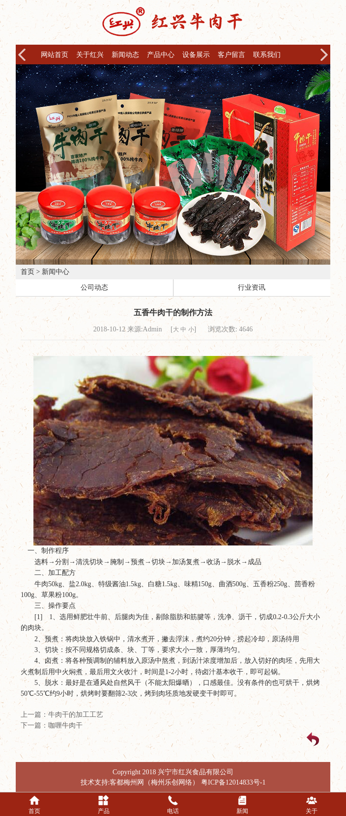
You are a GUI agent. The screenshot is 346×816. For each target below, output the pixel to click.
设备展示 (196, 54)
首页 (27, 271)
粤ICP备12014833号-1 (233, 782)
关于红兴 (90, 54)
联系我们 (267, 54)
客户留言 (231, 54)
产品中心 (160, 54)
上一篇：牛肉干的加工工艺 (62, 714)
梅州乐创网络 (171, 782)
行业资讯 (251, 287)
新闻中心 (55, 271)
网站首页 (54, 54)
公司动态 (94, 287)
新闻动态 (125, 54)
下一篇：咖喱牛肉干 (52, 725)
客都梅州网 (127, 782)
